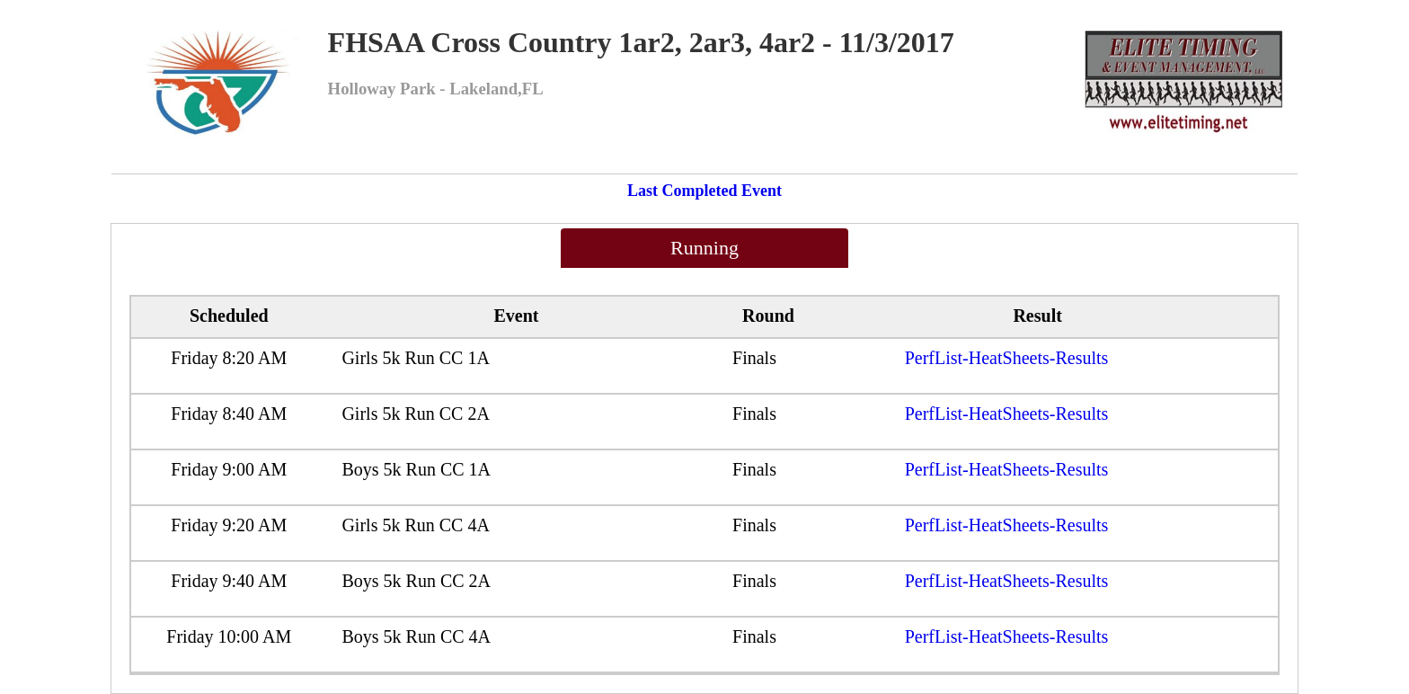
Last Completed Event (704, 191)
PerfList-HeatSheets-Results (1007, 358)
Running (704, 247)
